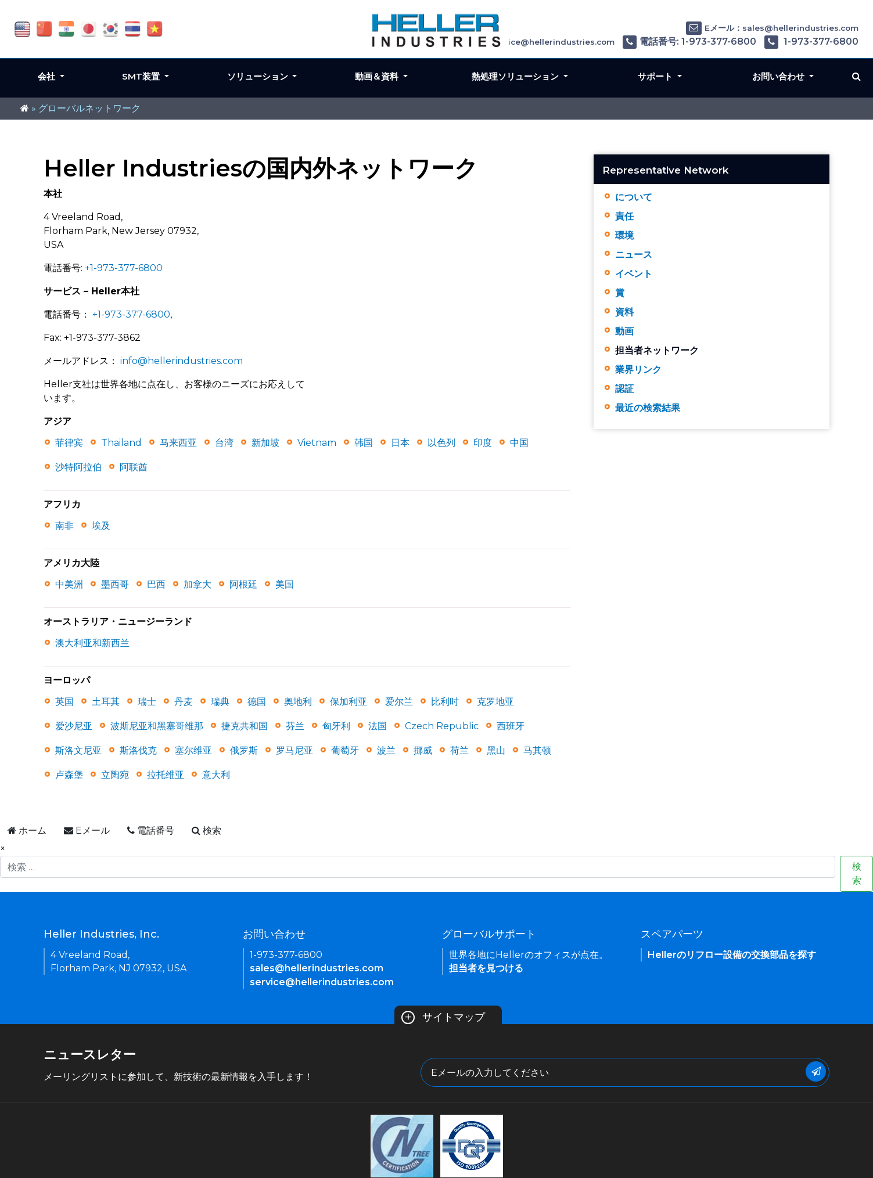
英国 (64, 701)
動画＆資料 (378, 76)
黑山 (496, 750)
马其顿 (537, 750)
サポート (656, 76)
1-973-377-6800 (811, 41)
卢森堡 (69, 774)
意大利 (216, 774)
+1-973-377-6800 (124, 267)
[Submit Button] (816, 1071)
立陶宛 (115, 774)
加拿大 (197, 584)
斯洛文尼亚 (78, 750)
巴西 (156, 584)
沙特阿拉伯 (78, 467)
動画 (624, 331)
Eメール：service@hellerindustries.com (524, 41)
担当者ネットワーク (657, 350)
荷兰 (459, 750)
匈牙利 (336, 726)
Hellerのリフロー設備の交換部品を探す (732, 954)
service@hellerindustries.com (322, 982)
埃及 (101, 525)
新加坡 (265, 442)
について (633, 197)
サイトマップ (443, 1017)
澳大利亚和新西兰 (92, 643)
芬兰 (295, 726)
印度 (482, 442)
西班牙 (510, 726)
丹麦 (183, 701)
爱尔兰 (399, 701)
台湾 (224, 442)
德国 (256, 701)
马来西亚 (178, 442)
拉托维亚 (165, 774)
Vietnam (316, 442)
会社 (48, 76)
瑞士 (147, 701)
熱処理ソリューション (516, 76)
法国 (377, 726)
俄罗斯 (244, 750)
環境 (624, 235)
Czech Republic (442, 726)
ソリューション (258, 76)
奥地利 (298, 701)
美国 (284, 584)
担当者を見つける (486, 968)
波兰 (386, 750)
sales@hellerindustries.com (316, 968)
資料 (624, 312)
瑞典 (220, 701)
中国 (519, 442)
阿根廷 (243, 584)
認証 (624, 388)
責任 (624, 216)
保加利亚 (348, 701)
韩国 (363, 442)
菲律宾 (69, 442)
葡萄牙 (345, 750)
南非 (64, 525)
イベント (633, 273)
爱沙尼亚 (73, 726)
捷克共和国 (244, 726)
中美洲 (69, 584)
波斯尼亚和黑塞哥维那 (156, 726)
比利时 (445, 701)
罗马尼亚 (294, 750)
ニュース (633, 254)
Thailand (121, 442)
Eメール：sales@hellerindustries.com (772, 28)
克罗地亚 (495, 701)
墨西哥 (115, 584)
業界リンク (638, 369)
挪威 (423, 750)
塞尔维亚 (193, 750)
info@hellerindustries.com (181, 360)
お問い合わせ (779, 76)
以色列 (441, 442)
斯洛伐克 (138, 750)
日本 (400, 442)
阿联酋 (134, 467)
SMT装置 (142, 76)
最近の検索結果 (647, 407)
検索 (856, 873)
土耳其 (106, 701)
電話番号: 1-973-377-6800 (689, 41)
